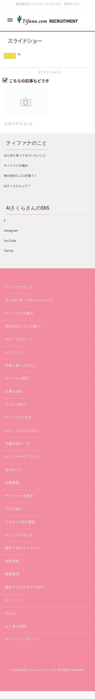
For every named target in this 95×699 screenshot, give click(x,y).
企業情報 (12, 483)
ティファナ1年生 (18, 417)
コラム (10, 613)
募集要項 (12, 574)
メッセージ (14, 352)
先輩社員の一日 (17, 443)
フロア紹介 (14, 509)
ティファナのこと (19, 287)
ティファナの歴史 (19, 496)
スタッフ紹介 (15, 404)
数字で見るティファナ (22, 548)
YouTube (10, 240)
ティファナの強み (16, 165)
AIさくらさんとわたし (22, 430)
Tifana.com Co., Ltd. (43, 669)
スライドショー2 (18, 124)
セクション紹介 (17, 378)
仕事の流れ (14, 391)
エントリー (14, 600)
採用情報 (12, 561)
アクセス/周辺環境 (20, 522)
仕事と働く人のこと (21, 365)
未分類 (9, 55)
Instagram (11, 230)
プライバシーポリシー (22, 639)
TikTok (8, 250)
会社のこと (14, 470)
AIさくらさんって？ (17, 186)
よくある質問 (15, 626)
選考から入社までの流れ (24, 587)
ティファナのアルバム (22, 456)
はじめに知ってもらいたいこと (25, 155)
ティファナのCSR (19, 535)
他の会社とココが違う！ (20, 175)
